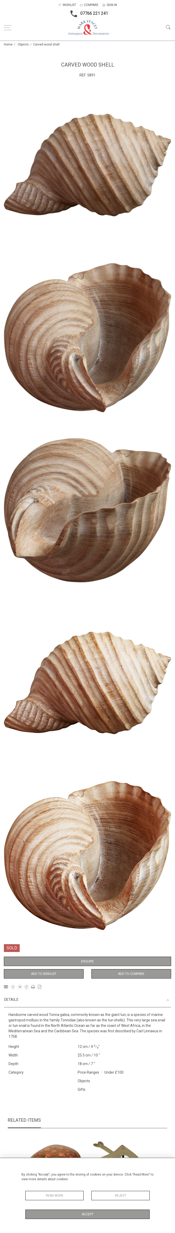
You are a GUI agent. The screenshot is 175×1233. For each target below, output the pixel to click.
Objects (23, 44)
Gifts (81, 1089)
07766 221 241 (87, 13)
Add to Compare (131, 974)
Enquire (87, 961)
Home (8, 44)
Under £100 (113, 1072)
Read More (54, 1195)
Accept (87, 1214)
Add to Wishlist (43, 974)
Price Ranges (88, 1072)
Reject (120, 1195)
